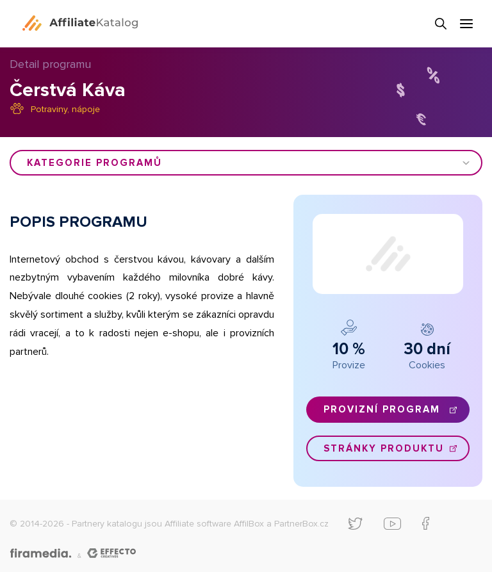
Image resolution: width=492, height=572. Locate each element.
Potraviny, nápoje (65, 109)
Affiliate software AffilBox (214, 523)
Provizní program (382, 409)
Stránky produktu (384, 448)
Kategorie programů (94, 162)
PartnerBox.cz (301, 523)
